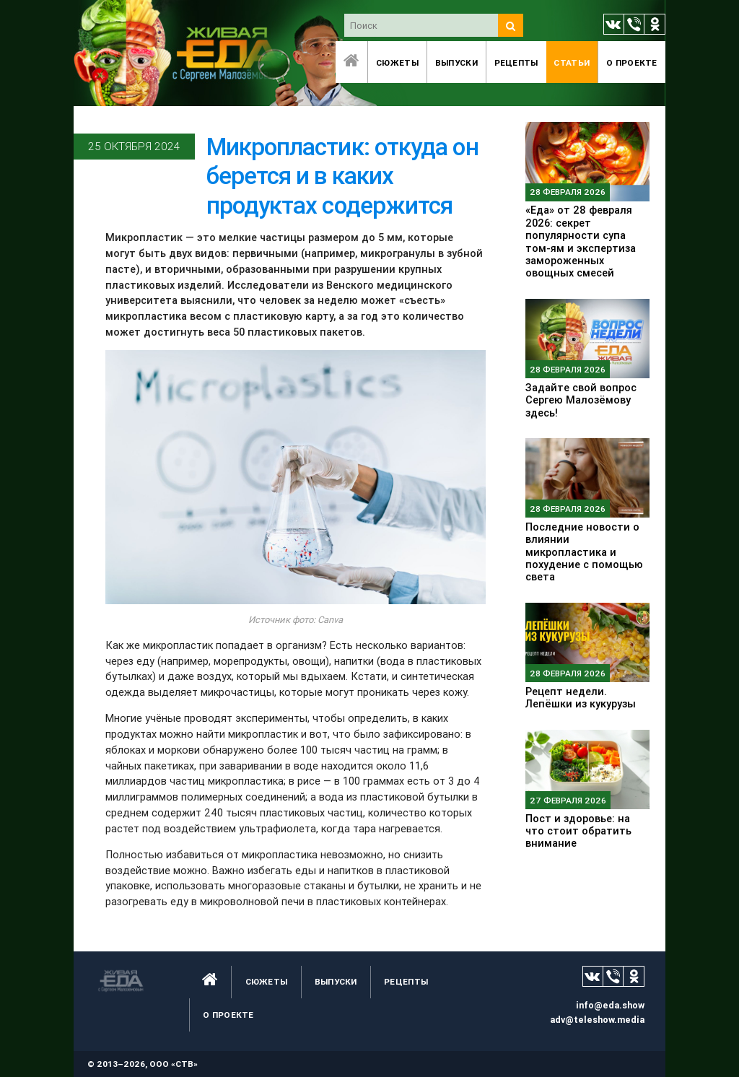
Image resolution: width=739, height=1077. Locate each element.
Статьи (572, 62)
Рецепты (516, 62)
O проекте (631, 62)
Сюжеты (397, 62)
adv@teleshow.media (597, 1019)
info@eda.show (610, 1005)
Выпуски (456, 62)
